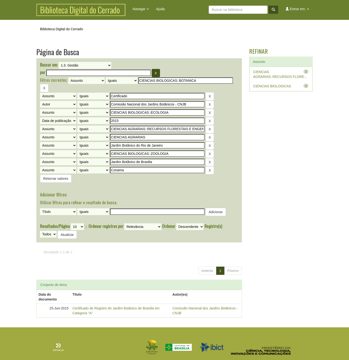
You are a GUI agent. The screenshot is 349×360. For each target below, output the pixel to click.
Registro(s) (213, 226)
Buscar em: (49, 65)
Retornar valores (55, 178)
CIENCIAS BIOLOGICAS (272, 86)
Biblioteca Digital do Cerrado (61, 29)
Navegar (141, 9)
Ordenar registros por (105, 226)
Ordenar (168, 226)
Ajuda (160, 9)
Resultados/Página (55, 226)
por (42, 72)
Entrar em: (297, 9)
